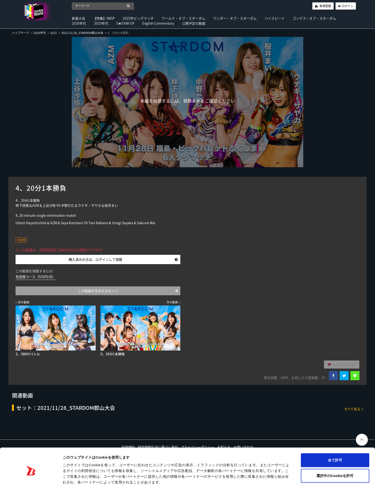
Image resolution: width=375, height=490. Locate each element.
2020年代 (79, 23)
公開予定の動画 (193, 23)
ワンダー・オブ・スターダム (235, 18)
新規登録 (325, 6)
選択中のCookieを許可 (334, 459)
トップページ (20, 33)
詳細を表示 (231, 481)
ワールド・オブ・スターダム (183, 18)
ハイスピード (275, 18)
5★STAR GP (125, 23)
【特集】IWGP (104, 18)
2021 (53, 33)
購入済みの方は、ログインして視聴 (123, 259)
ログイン (347, 6)
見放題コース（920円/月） (36, 276)
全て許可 (335, 443)
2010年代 (101, 23)
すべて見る (353, 409)
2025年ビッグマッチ (138, 18)
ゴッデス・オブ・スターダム (314, 18)
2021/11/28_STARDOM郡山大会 (82, 33)
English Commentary (158, 23)
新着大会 (78, 18)
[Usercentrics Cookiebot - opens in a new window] (31, 480)
